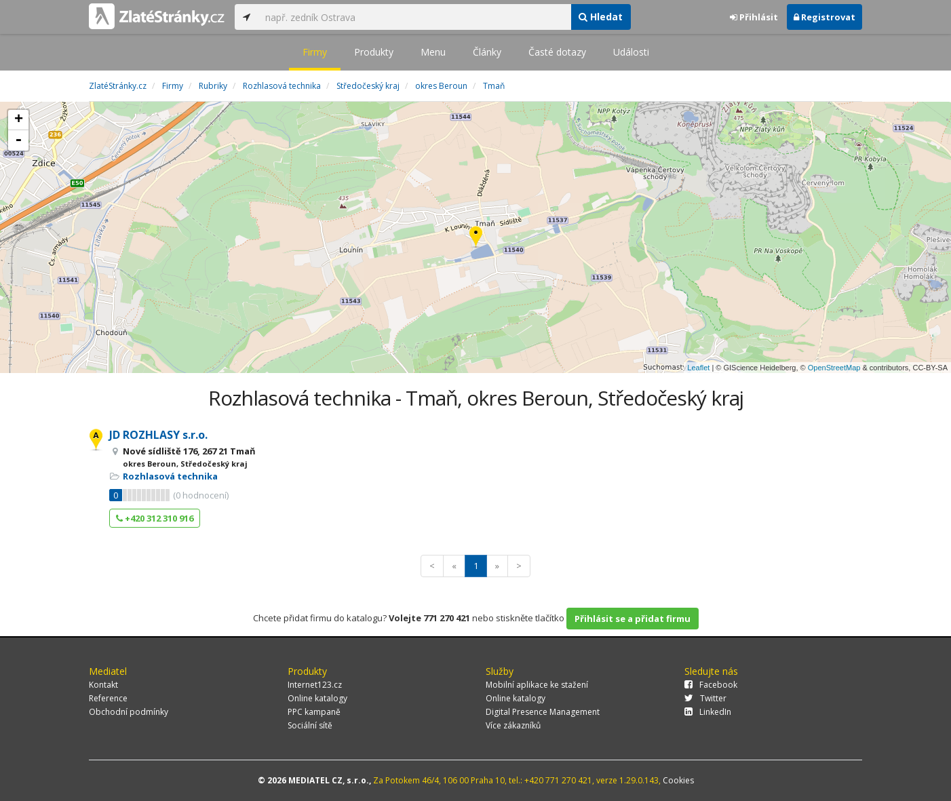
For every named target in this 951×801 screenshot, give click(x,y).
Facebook (710, 684)
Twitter (705, 698)
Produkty (373, 51)
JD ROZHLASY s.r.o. (158, 434)
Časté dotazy (557, 51)
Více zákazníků (513, 725)
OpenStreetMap (834, 368)
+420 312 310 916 (154, 518)
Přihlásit (754, 17)
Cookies (678, 780)
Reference (108, 698)
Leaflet (698, 368)
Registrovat (824, 17)
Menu (433, 51)
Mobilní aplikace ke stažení (537, 684)
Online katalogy (317, 698)
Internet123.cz (315, 684)
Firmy (315, 51)
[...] (414, 17)
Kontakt (103, 684)
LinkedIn (707, 712)
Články (487, 51)
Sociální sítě (310, 725)
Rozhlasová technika (170, 476)
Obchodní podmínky (128, 712)
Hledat (601, 16)
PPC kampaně (314, 712)
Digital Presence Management (543, 712)
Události (631, 51)
